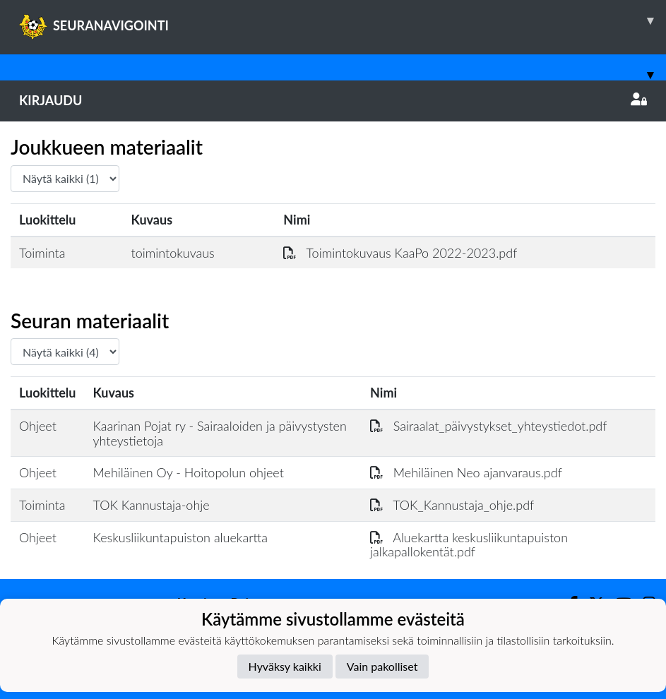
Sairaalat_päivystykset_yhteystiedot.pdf (488, 426)
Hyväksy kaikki (285, 666)
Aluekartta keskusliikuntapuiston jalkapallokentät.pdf (469, 545)
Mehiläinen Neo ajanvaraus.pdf (466, 472)
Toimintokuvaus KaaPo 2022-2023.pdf (400, 253)
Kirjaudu (333, 100)
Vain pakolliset (382, 666)
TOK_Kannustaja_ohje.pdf (452, 505)
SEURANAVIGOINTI (342, 20)
